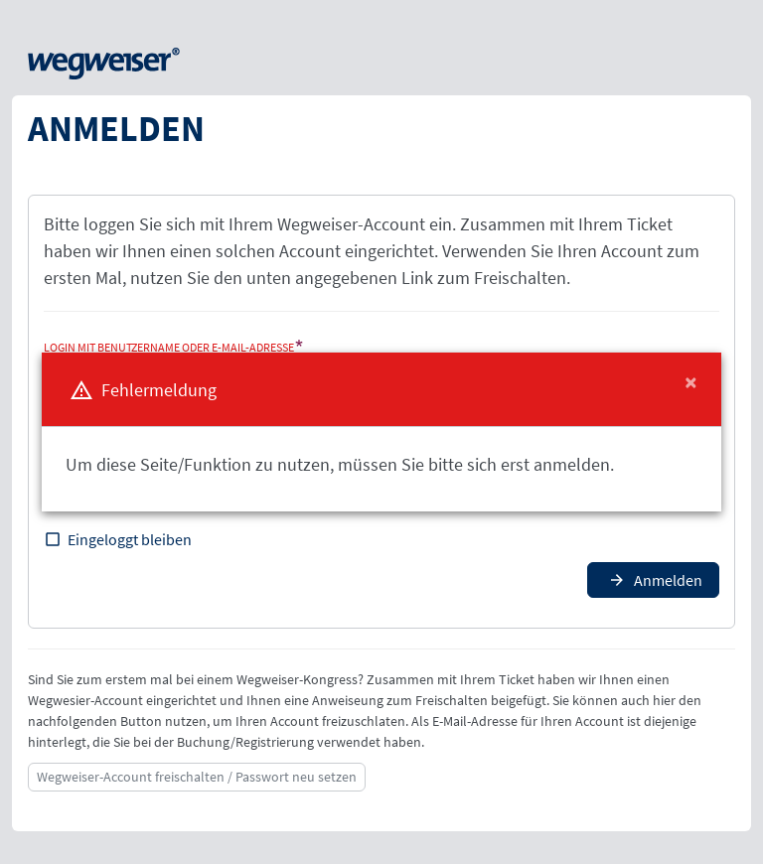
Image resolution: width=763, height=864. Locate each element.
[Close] (691, 382)
